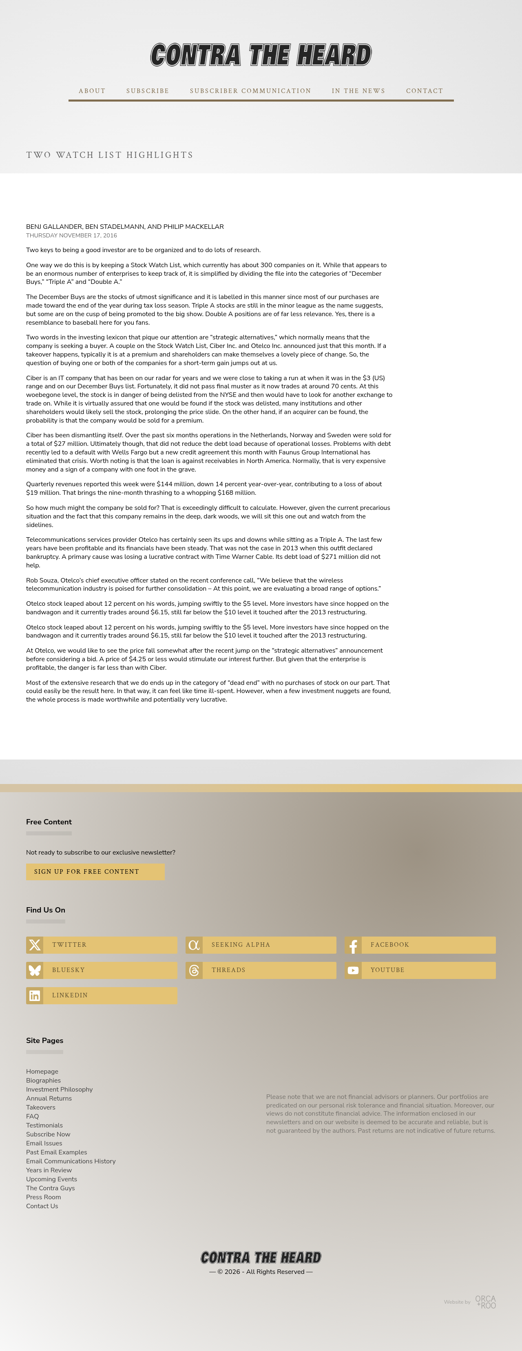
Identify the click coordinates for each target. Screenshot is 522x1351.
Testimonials (44, 1125)
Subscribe (148, 91)
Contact (425, 91)
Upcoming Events (51, 1179)
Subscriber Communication (251, 91)
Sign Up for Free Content (86, 872)
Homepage (42, 1071)
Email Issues (44, 1143)
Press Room (43, 1197)
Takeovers (40, 1107)
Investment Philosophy (59, 1089)
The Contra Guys (50, 1188)
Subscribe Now (48, 1134)
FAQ (32, 1116)
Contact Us (42, 1206)
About (92, 91)
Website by (470, 1302)
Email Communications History (71, 1161)
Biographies (43, 1080)
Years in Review (49, 1170)
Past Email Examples (56, 1152)
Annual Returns (49, 1098)
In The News (359, 91)
